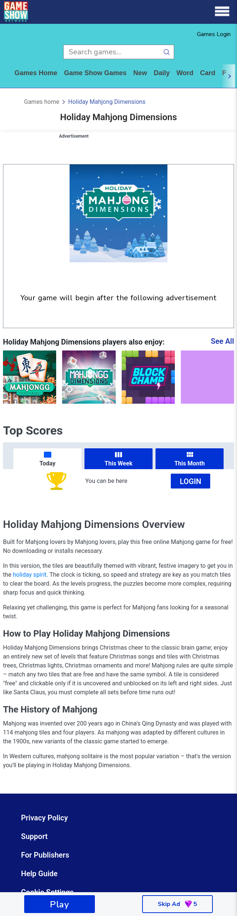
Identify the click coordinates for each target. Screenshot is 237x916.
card (207, 73)
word (184, 73)
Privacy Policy (44, 817)
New (140, 73)
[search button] (167, 52)
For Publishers (45, 855)
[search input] (111, 52)
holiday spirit (30, 574)
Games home (36, 73)
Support (34, 836)
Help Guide (39, 873)
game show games (95, 73)
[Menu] (222, 12)
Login (190, 481)
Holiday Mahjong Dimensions (106, 101)
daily (162, 73)
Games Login (214, 34)
